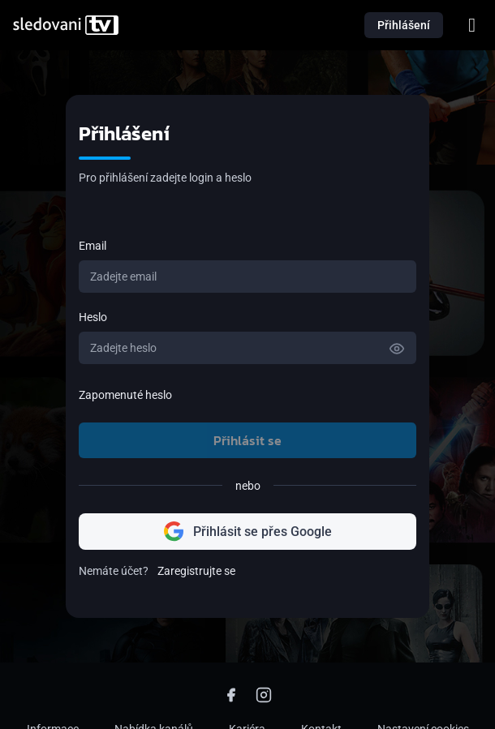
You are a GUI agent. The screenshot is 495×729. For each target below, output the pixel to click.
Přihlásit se (247, 440)
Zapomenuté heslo (125, 394)
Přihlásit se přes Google (248, 531)
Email (92, 245)
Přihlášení (403, 25)
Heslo (93, 317)
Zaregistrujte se (196, 570)
